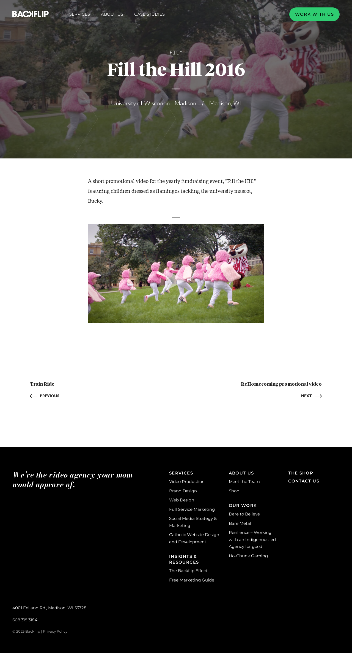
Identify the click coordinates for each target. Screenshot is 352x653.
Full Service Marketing (192, 509)
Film (176, 53)
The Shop (300, 473)
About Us (112, 14)
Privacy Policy (55, 631)
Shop (234, 490)
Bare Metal (240, 523)
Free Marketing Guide (191, 580)
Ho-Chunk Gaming (248, 555)
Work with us (314, 14)
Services (79, 14)
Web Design (181, 500)
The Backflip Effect (188, 570)
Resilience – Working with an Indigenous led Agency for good (252, 539)
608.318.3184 (24, 619)
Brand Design (183, 490)
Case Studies (149, 14)
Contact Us (303, 481)
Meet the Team (244, 481)
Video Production (187, 481)
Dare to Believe (244, 514)
